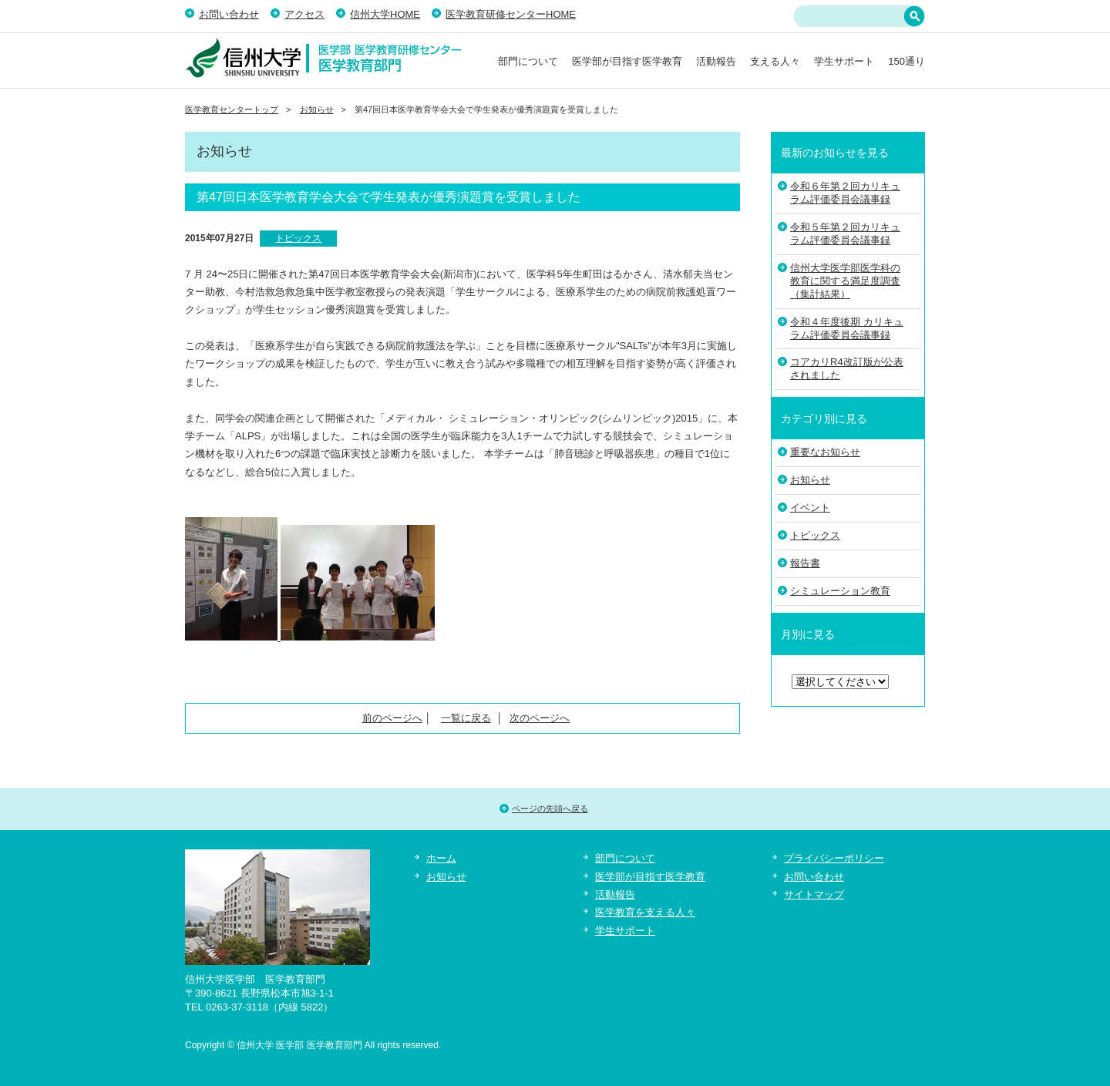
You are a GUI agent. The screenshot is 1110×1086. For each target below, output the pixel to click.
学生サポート (844, 61)
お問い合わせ (229, 14)
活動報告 (716, 61)
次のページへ (540, 718)
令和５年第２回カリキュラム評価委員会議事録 (845, 233)
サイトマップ (814, 894)
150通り (906, 61)
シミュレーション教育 (840, 591)
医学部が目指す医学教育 (627, 61)
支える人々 (775, 61)
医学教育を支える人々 (645, 912)
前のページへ (392, 718)
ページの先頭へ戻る (550, 808)
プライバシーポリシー (834, 858)
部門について (528, 61)
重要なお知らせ (825, 452)
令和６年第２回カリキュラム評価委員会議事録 (845, 192)
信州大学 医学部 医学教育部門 (323, 57)
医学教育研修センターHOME (511, 14)
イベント (810, 507)
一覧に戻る (466, 718)
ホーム (441, 858)
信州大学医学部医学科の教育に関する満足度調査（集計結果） (845, 281)
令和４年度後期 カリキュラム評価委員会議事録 (846, 328)
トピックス (298, 238)
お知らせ (317, 109)
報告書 (805, 563)
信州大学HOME (385, 14)
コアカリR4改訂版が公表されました (846, 368)
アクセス (304, 14)
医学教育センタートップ (231, 109)
